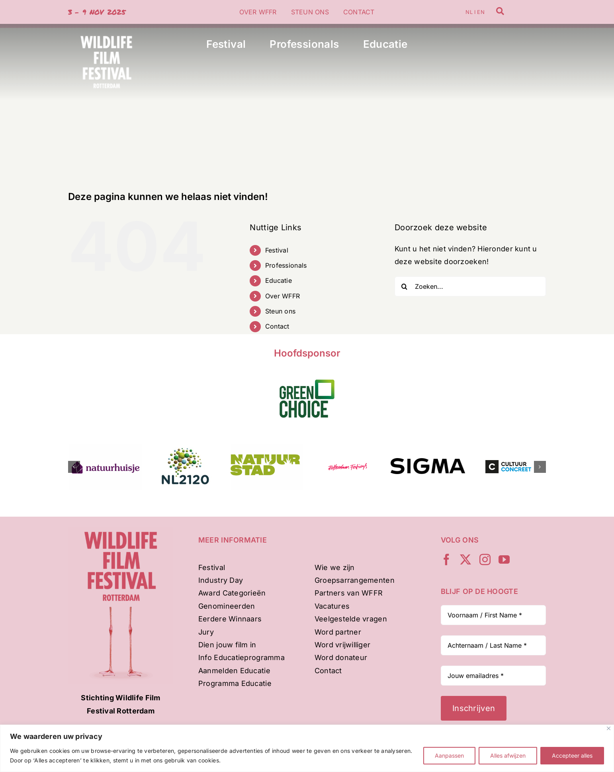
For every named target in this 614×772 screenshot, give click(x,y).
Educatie (278, 280)
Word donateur (341, 657)
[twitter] (465, 559)
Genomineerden (226, 606)
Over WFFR (282, 296)
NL (468, 12)
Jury (206, 632)
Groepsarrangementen (355, 580)
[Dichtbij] (608, 728)
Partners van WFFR (349, 593)
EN (480, 12)
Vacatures (332, 606)
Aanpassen (449, 755)
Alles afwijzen (508, 755)
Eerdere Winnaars (230, 619)
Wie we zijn (335, 567)
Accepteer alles (572, 755)
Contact (277, 326)
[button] (74, 467)
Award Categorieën (232, 593)
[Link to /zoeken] (500, 11)
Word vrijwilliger (343, 645)
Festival (276, 250)
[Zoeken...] (470, 286)
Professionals (286, 265)
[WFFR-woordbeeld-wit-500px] (106, 27)
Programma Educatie (235, 683)
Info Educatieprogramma (241, 657)
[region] (307, 748)
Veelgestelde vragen (351, 619)
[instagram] (485, 559)
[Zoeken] (405, 286)
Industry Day (220, 580)
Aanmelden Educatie (234, 670)
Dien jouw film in (227, 645)
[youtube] (504, 559)
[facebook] (446, 559)
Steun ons (280, 311)
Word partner (338, 632)
